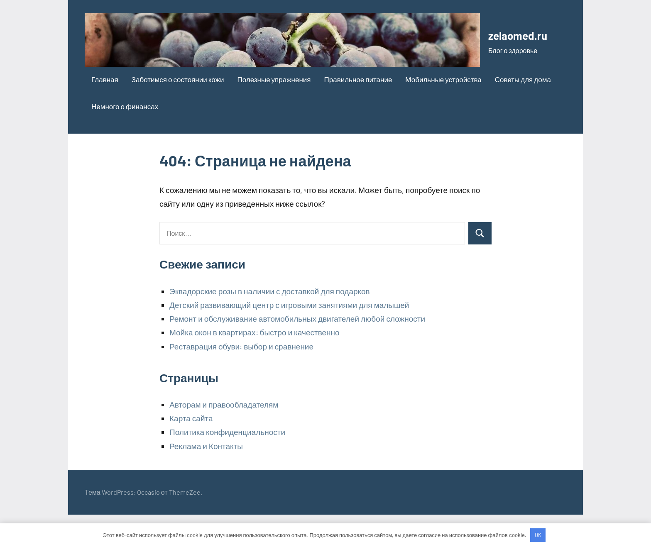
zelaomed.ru (126, 77)
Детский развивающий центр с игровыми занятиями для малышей (289, 337)
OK (538, 535)
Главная (104, 111)
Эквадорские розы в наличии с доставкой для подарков (269, 323)
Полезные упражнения (274, 111)
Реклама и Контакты (206, 478)
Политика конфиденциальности (227, 464)
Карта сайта (191, 451)
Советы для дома (523, 111)
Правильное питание (358, 111)
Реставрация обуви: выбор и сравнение (241, 378)
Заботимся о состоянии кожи (178, 111)
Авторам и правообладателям (223, 437)
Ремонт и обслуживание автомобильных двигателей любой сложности (297, 351)
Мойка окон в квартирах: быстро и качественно (254, 365)
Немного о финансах (124, 138)
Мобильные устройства (443, 111)
